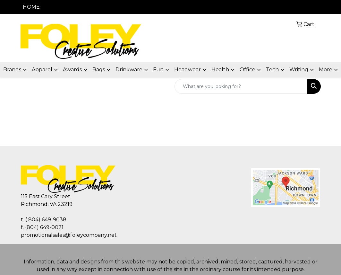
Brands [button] (12, 70)
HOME (31, 7)
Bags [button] (98, 70)
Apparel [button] (42, 70)
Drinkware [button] (128, 70)
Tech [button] (272, 70)
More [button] (325, 70)
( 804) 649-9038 (45, 220)
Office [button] (247, 70)
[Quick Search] (241, 86)
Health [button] (220, 70)
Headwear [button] (187, 70)
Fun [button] (158, 70)
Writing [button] (298, 70)
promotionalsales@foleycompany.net (69, 235)
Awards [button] (72, 70)
